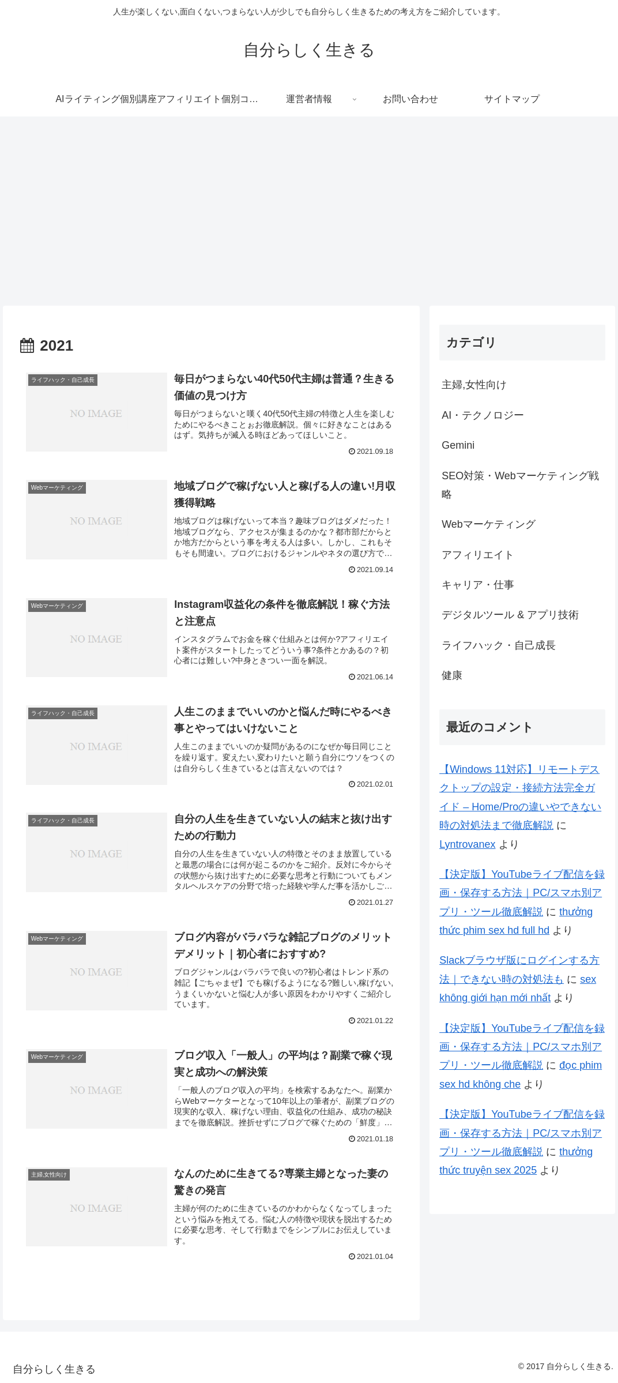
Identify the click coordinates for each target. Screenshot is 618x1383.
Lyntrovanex (467, 844)
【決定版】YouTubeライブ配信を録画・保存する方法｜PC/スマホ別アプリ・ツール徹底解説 (522, 893)
